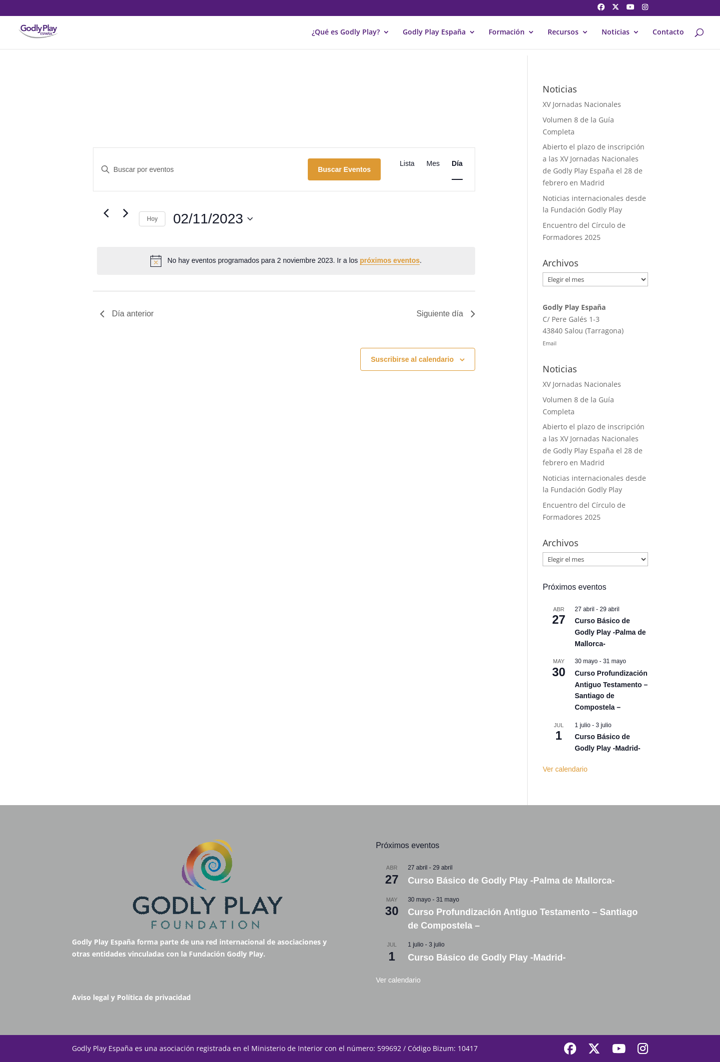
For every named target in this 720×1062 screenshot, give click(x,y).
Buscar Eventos (344, 169)
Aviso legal (90, 997)
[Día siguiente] (125, 213)
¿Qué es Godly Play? (346, 32)
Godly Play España (434, 32)
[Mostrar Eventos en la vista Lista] (407, 163)
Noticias (616, 32)
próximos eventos (390, 260)
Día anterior (127, 313)
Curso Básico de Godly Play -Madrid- (487, 958)
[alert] (286, 261)
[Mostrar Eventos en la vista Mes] (433, 163)
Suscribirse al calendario (412, 359)
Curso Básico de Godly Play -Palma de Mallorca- (610, 632)
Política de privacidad (154, 997)
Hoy (152, 218)
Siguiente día (445, 313)
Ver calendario (565, 769)
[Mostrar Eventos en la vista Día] (457, 163)
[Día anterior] (106, 213)
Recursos (563, 32)
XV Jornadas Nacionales (582, 104)
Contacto (668, 32)
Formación (507, 32)
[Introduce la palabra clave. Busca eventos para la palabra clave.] (200, 169)
